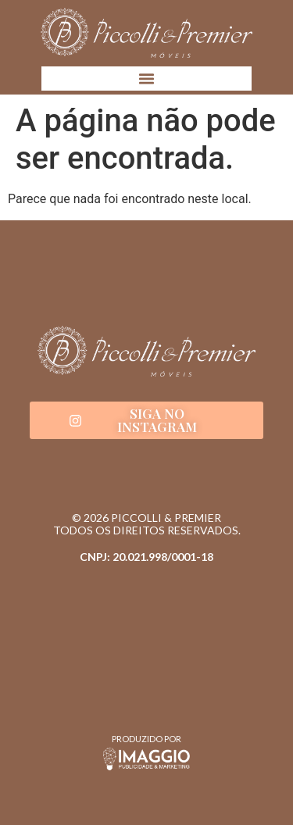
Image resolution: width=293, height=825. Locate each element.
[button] (146, 79)
